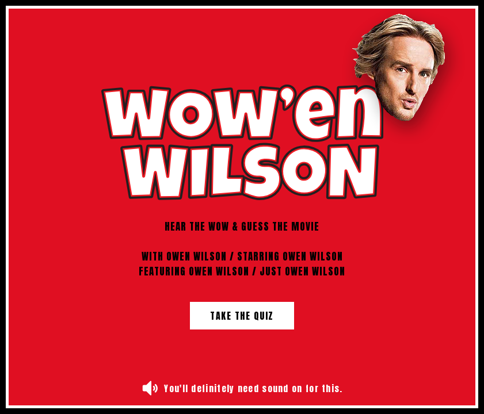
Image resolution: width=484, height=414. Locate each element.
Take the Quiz (242, 316)
